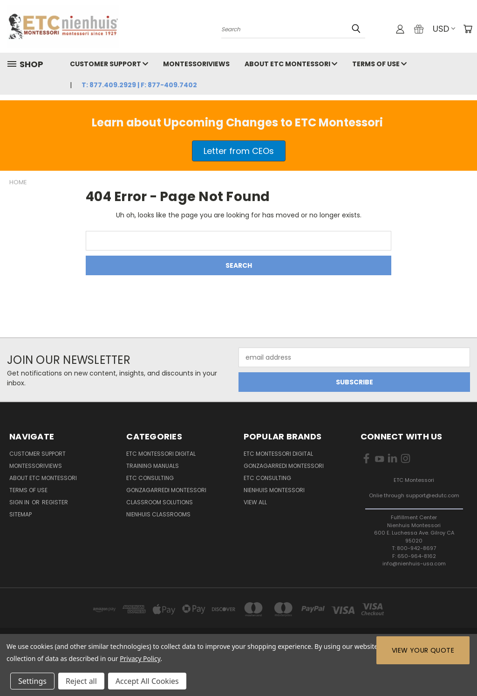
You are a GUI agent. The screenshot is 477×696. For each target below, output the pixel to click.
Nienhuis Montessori (274, 490)
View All (255, 502)
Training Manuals (152, 466)
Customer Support (109, 64)
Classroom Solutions (159, 502)
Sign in (20, 502)
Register (55, 502)
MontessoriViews (196, 64)
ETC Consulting (150, 478)
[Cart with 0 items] (467, 29)
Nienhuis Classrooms (158, 514)
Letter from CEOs (239, 151)
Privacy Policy (140, 658)
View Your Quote (423, 650)
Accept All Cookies (147, 681)
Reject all (81, 681)
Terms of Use (379, 64)
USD (444, 29)
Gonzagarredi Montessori (166, 490)
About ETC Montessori (291, 64)
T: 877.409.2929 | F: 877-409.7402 (139, 85)
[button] (239, 150)
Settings (32, 681)
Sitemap (20, 514)
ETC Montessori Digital (161, 454)
